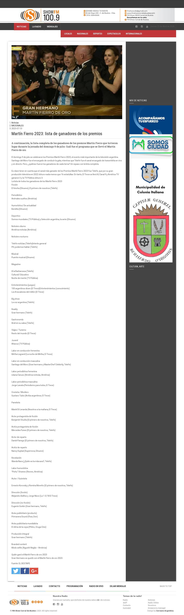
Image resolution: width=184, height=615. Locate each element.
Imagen (16, 48)
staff (125, 603)
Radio (125, 600)
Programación (75, 586)
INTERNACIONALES (134, 34)
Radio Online (153, 603)
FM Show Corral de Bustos (24, 611)
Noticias (21, 26)
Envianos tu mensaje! (156, 608)
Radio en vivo (96, 586)
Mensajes (52, 26)
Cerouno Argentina (165, 611)
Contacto (54, 586)
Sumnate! (127, 608)
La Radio (36, 26)
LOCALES (68, 34)
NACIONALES (82, 34)
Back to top (166, 586)
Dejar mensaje (118, 586)
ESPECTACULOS (114, 34)
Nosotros (152, 605)
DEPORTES (97, 34)
